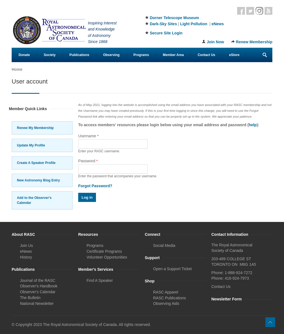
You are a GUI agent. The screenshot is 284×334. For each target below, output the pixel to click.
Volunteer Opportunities (107, 257)
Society (50, 55)
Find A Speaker (100, 280)
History (26, 257)
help (253, 125)
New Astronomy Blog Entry (38, 180)
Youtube (268, 11)
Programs (141, 55)
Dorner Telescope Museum (174, 18)
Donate (24, 55)
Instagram (259, 11)
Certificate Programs (104, 251)
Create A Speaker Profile (36, 163)
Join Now (215, 42)
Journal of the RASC (37, 280)
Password (88, 161)
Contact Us (206, 55)
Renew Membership (254, 42)
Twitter (250, 11)
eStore (234, 55)
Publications (79, 55)
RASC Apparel (165, 292)
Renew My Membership (35, 128)
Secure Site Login (166, 33)
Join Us (26, 245)
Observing (111, 55)
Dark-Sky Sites (163, 24)
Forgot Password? (95, 186)
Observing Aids (166, 303)
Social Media (164, 245)
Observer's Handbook (38, 286)
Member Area (173, 55)
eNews (218, 24)
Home (17, 69)
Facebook (241, 11)
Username (88, 136)
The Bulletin (30, 297)
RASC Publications (169, 298)
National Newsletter (37, 303)
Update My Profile (31, 145)
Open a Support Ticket (172, 269)
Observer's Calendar (37, 292)
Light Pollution (193, 24)
